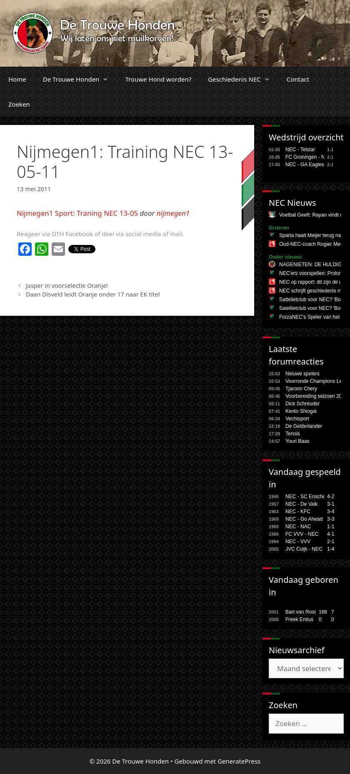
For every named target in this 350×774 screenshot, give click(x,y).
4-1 (330, 534)
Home (17, 79)
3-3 (330, 519)
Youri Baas (297, 441)
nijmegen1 (173, 213)
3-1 (330, 504)
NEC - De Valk (301, 504)
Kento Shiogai (301, 411)
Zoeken (19, 104)
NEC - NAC (298, 526)
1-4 (330, 549)
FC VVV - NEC (301, 534)
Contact (298, 79)
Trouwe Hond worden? (158, 79)
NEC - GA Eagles (304, 164)
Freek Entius (299, 619)
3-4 (330, 511)
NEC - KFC (297, 511)
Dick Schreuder (302, 404)
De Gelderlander (303, 426)
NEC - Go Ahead (303, 519)
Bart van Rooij (301, 612)
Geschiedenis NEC (243, 79)
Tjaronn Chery (301, 389)
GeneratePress (239, 761)
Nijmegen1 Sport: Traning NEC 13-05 (77, 213)
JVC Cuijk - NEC (303, 549)
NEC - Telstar (300, 149)
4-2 (330, 496)
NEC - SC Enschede (308, 496)
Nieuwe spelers (302, 374)
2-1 (330, 541)
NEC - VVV (297, 541)
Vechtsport (297, 419)
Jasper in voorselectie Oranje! (67, 286)
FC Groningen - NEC (308, 157)
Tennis (292, 434)
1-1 (330, 526)
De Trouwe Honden (80, 79)
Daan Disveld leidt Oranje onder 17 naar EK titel (93, 294)
